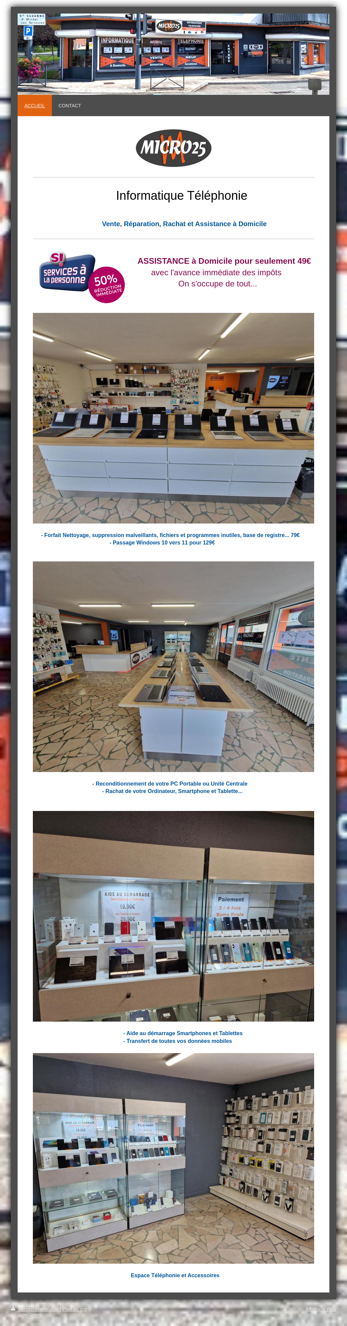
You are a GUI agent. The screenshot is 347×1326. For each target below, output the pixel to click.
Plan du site (74, 1309)
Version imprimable (35, 1309)
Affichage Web (320, 1309)
